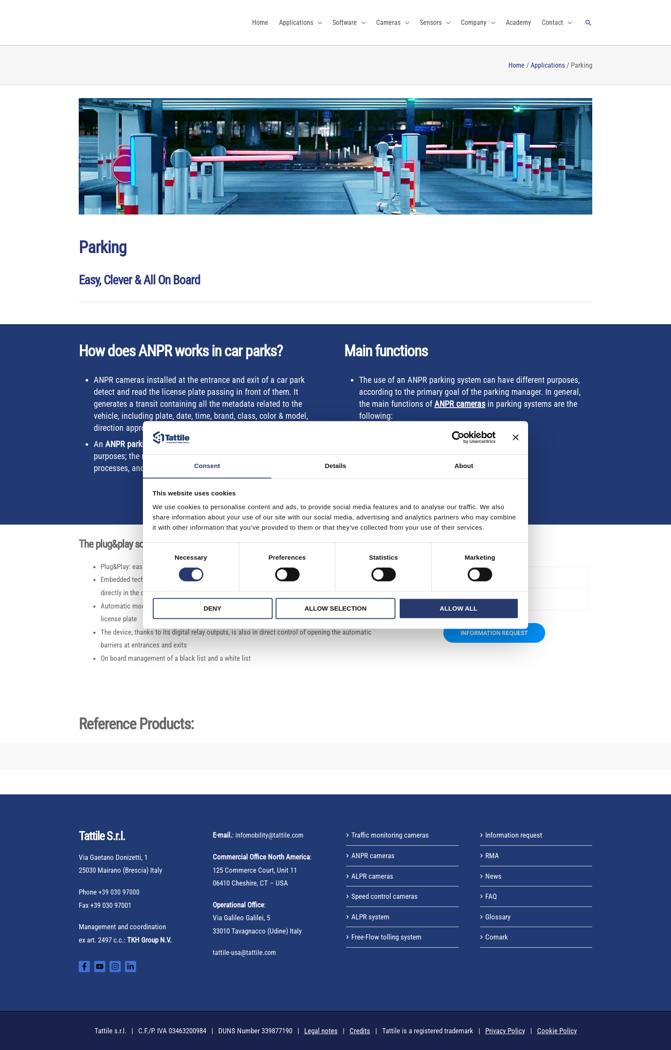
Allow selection (336, 608)
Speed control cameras (384, 896)
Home (514, 65)
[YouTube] (99, 966)
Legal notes (321, 1030)
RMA (492, 855)
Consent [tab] (207, 465)
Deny (213, 608)
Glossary (498, 917)
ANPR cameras (373, 855)
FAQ (491, 896)
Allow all (459, 608)
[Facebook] (84, 966)
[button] (588, 23)
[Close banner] (516, 437)
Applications (547, 65)
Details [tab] (335, 465)
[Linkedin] (130, 966)
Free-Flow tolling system (386, 937)
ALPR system (370, 917)
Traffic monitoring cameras (390, 835)
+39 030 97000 (119, 892)
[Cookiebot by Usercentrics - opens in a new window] (458, 437)
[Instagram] (115, 966)
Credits (360, 1030)
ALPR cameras (372, 876)
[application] (317, 22)
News (493, 876)
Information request (513, 835)
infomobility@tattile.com (270, 835)
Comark (496, 937)
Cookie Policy (557, 1030)
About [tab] (463, 465)
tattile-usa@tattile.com (245, 952)
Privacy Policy (505, 1030)
